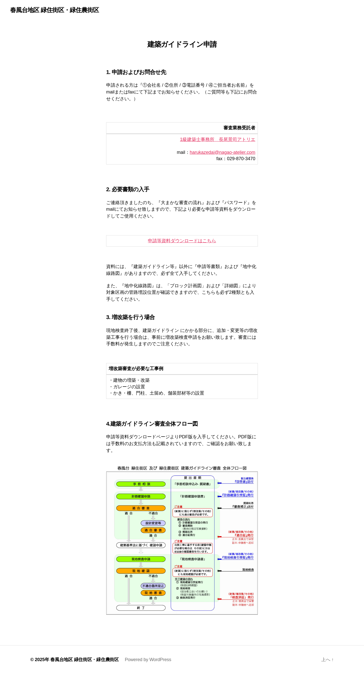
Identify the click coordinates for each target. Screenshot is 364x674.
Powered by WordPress (148, 659)
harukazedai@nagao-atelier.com (222, 152)
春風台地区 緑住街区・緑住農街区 (54, 10)
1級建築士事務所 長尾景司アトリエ (217, 139)
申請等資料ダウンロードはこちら (182, 240)
